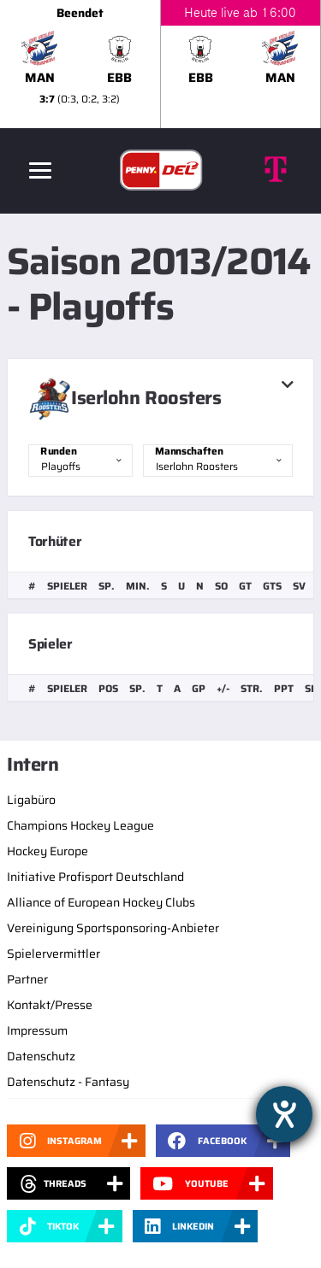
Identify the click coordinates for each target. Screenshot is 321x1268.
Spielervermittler (53, 953)
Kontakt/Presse (49, 1004)
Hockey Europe (47, 851)
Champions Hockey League (80, 825)
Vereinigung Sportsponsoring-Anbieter (113, 928)
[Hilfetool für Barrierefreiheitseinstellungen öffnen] (284, 1114)
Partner (27, 979)
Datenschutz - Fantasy (68, 1081)
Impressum (37, 1030)
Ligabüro (31, 799)
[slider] (160, 64)
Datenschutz (41, 1056)
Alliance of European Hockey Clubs (101, 902)
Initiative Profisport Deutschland (95, 876)
